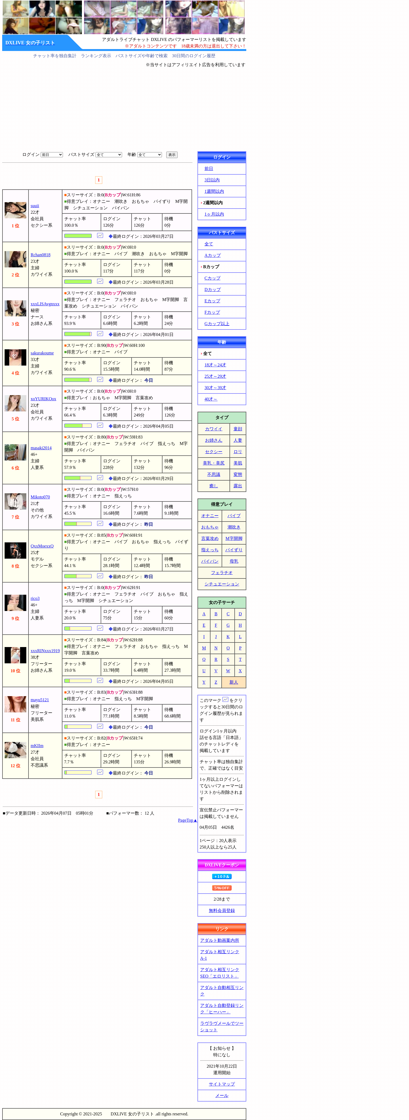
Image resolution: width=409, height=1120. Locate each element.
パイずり (234, 550)
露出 (238, 486)
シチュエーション (221, 584)
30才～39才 (215, 387)
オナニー (210, 515)
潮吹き (234, 527)
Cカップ (212, 278)
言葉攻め (210, 538)
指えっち (210, 550)
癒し (213, 486)
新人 (233, 682)
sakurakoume (42, 353)
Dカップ (212, 289)
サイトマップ (222, 1084)
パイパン (210, 561)
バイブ (234, 515)
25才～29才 (215, 376)
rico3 (35, 598)
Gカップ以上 (216, 323)
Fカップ (212, 312)
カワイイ (213, 429)
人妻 (238, 440)
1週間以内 (214, 191)
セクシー (213, 451)
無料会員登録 (222, 910)
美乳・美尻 (214, 463)
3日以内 (212, 180)
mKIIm (37, 745)
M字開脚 (233, 538)
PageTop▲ (187, 820)
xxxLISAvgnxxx (45, 304)
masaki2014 (41, 448)
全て (208, 244)
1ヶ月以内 (214, 214)
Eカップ (212, 301)
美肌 (238, 463)
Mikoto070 (40, 497)
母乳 (234, 561)
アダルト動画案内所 (219, 940)
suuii (35, 205)
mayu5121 (40, 699)
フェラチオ (222, 572)
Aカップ (212, 255)
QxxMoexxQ (42, 546)
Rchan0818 (40, 254)
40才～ (211, 399)
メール (221, 1095)
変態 (238, 474)
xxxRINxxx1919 (45, 650)
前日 (208, 168)
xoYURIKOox (43, 398)
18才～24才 (215, 365)
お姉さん (213, 440)
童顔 (238, 429)
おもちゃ (210, 527)
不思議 (213, 474)
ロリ (238, 451)
